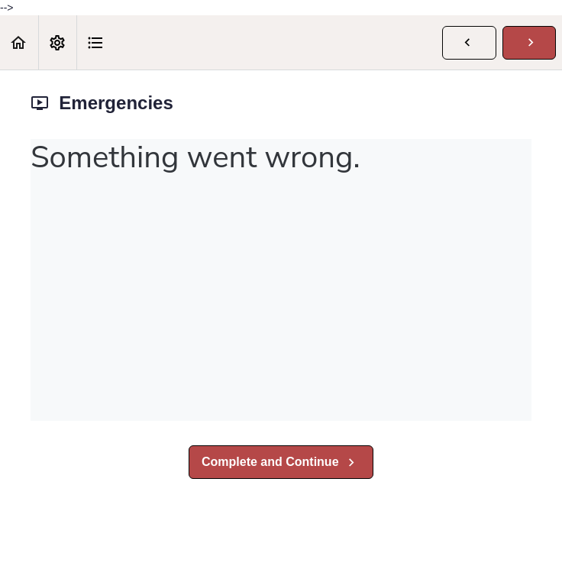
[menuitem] (57, 42)
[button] (19, 42)
